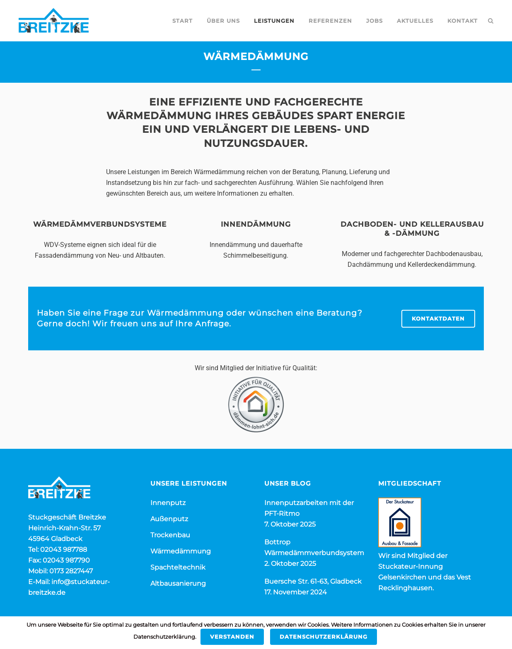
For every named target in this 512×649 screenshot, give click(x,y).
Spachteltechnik (177, 567)
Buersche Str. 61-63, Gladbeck (313, 581)
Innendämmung (256, 224)
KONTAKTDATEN (438, 318)
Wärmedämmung (180, 551)
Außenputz (169, 519)
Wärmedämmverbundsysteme (100, 224)
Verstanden (232, 636)
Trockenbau (170, 535)
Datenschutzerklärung (323, 636)
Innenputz (168, 503)
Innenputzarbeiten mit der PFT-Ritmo (309, 508)
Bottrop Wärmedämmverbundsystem (314, 547)
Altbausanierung (178, 583)
